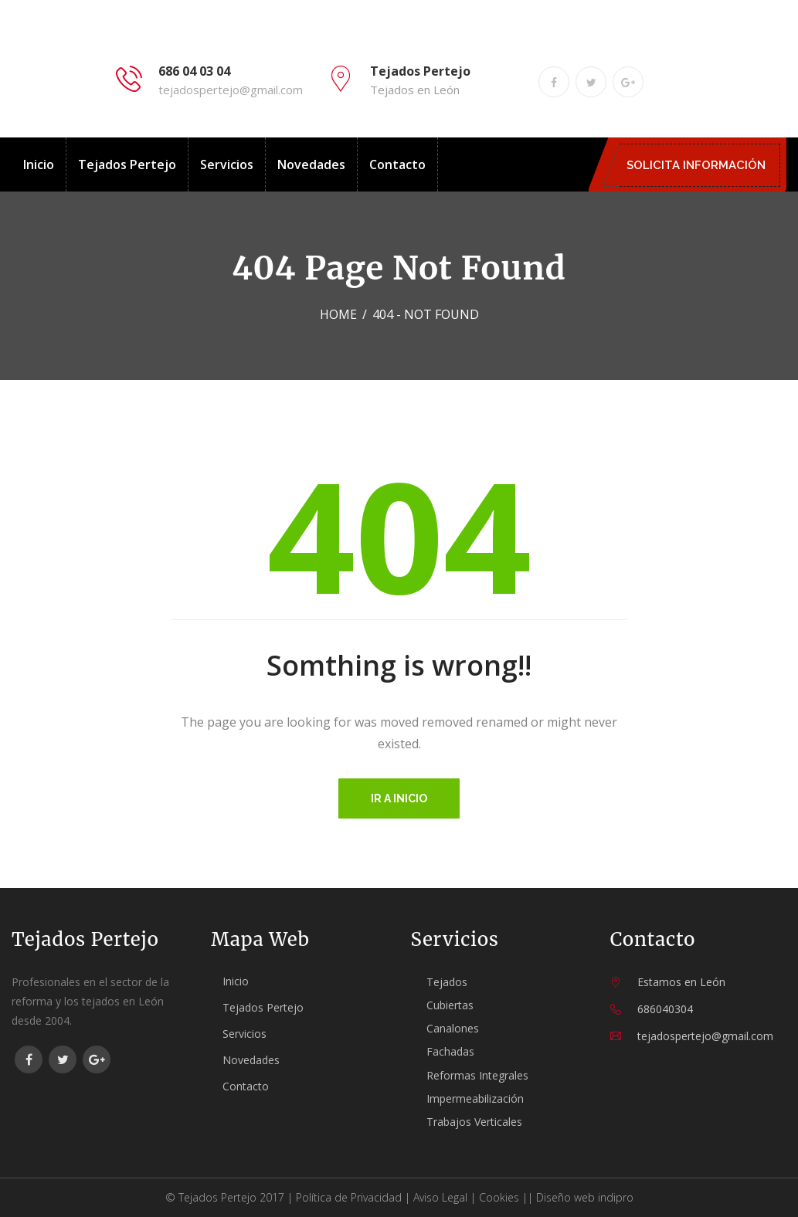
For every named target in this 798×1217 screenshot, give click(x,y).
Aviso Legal (440, 1197)
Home (338, 314)
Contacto (397, 164)
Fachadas (450, 1051)
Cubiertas (450, 1005)
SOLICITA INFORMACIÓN (700, 165)
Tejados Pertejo (127, 164)
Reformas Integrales (477, 1075)
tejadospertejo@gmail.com (230, 89)
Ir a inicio (399, 798)
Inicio (38, 164)
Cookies (499, 1197)
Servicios (226, 164)
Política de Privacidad (349, 1197)
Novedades (311, 164)
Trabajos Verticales (474, 1121)
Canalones (452, 1028)
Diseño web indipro (584, 1197)
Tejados (446, 982)
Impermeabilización (475, 1098)
